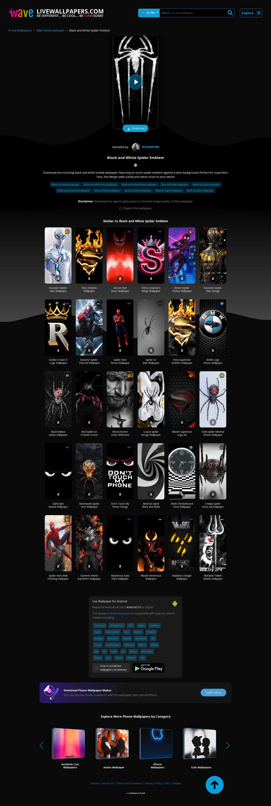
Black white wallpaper (51, 30)
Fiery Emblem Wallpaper (89, 289)
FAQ (167, 783)
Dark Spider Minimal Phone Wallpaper (213, 433)
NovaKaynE (145, 147)
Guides (176, 783)
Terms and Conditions (129, 783)
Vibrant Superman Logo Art (182, 433)
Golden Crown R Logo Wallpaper (58, 361)
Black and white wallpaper (66, 184)
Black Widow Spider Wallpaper (58, 433)
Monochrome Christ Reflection (120, 433)
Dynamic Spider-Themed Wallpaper (89, 361)
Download (135, 128)
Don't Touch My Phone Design (120, 505)
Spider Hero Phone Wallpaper (120, 361)
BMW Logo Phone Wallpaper (212, 361)
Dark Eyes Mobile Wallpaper (58, 505)
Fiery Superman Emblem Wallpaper (181, 361)
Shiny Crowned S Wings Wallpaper (151, 289)
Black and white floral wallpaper (101, 184)
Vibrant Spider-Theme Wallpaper (182, 289)
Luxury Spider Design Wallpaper (151, 433)
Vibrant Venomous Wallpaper (151, 577)
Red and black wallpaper (107, 190)
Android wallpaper (118, 613)
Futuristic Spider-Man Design (213, 289)
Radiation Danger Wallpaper (182, 577)
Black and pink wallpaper (138, 190)
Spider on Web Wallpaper (151, 361)
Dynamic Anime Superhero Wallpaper (89, 577)
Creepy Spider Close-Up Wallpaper (213, 505)
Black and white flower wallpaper (139, 184)
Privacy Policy (153, 783)
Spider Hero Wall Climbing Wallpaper (58, 577)
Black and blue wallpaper (200, 190)
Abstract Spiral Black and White (151, 505)
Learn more (213, 692)
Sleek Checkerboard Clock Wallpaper (182, 505)
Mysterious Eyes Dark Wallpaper (120, 577)
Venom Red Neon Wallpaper (120, 289)
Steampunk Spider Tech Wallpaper (89, 505)
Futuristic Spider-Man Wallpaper (58, 289)
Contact (94, 783)
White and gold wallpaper (206, 184)
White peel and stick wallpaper (74, 190)
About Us (107, 783)
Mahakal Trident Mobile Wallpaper (213, 577)
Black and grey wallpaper (169, 190)
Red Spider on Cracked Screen (89, 433)
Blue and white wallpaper (175, 184)
